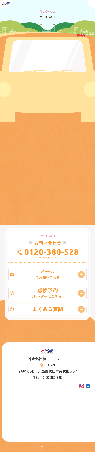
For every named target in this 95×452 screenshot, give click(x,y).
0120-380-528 (52, 377)
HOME (42, 24)
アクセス (49, 365)
